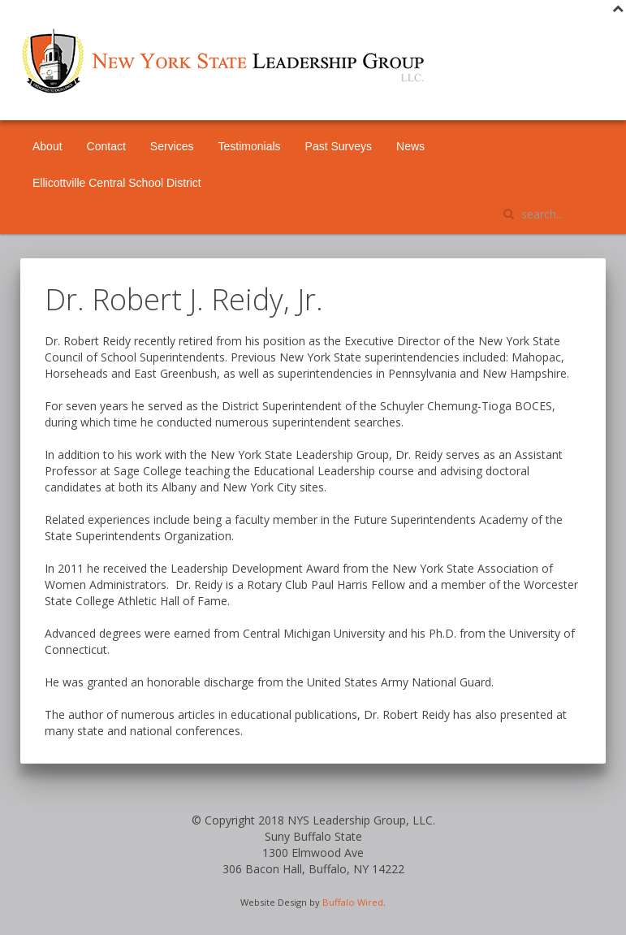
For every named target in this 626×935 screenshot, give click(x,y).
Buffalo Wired (352, 902)
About (47, 146)
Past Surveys (338, 146)
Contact (106, 146)
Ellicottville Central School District (116, 182)
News (410, 146)
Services (172, 146)
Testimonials (249, 146)
